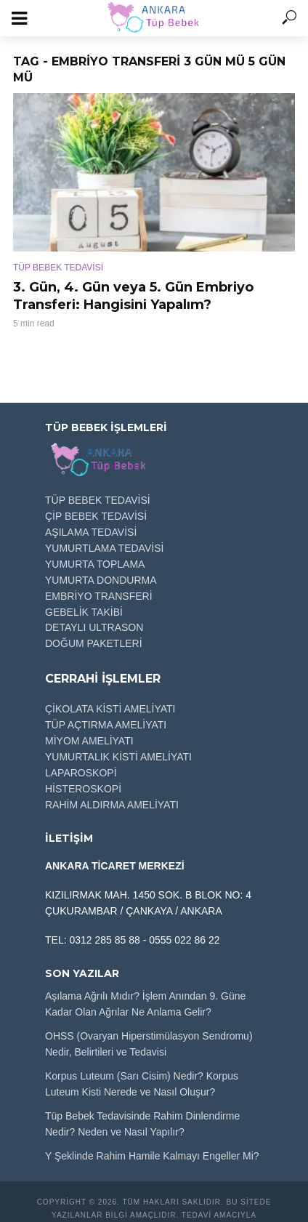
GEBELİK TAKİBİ (84, 612)
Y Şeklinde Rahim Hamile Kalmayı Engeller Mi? (152, 1156)
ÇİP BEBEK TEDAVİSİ (96, 516)
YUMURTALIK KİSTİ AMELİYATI (118, 757)
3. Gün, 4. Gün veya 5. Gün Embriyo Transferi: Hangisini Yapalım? (133, 296)
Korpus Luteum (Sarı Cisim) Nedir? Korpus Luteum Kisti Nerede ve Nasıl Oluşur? (141, 1084)
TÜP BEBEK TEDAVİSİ (58, 267)
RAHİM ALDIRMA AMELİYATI (112, 805)
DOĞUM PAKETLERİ (93, 643)
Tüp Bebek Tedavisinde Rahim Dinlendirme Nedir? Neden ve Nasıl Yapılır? (142, 1124)
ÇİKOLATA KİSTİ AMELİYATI (110, 709)
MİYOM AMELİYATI (89, 741)
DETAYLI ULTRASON (94, 627)
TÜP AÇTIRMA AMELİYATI (105, 725)
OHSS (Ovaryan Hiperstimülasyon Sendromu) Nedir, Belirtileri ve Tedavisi (149, 1044)
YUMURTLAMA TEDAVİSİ (104, 548)
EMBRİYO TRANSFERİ (99, 596)
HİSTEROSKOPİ (83, 789)
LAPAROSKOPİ (81, 773)
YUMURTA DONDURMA (101, 580)
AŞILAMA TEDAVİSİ (91, 532)
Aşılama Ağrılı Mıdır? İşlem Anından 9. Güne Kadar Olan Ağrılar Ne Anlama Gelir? (145, 1004)
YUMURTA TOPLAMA (95, 564)
